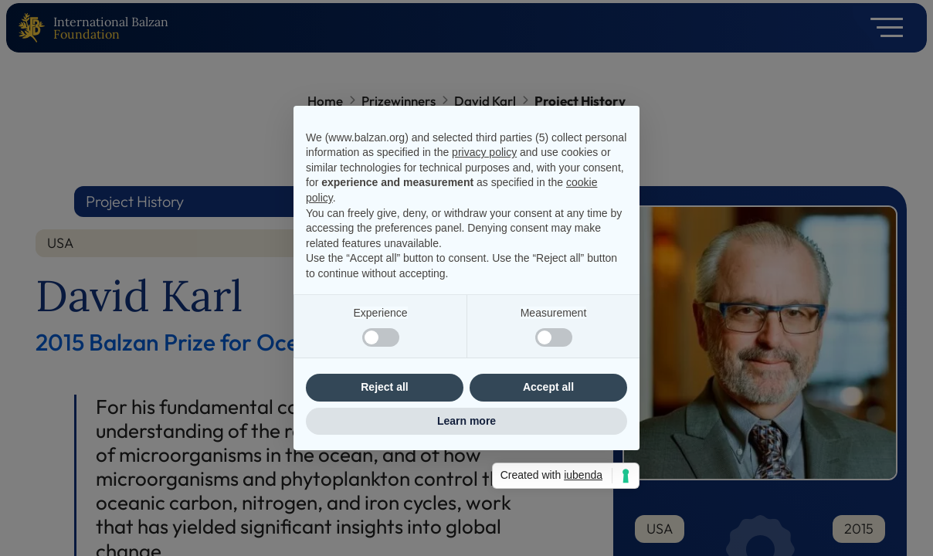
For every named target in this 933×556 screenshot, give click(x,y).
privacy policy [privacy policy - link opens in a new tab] (484, 152)
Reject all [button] (384, 387)
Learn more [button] (466, 421)
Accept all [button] (548, 387)
